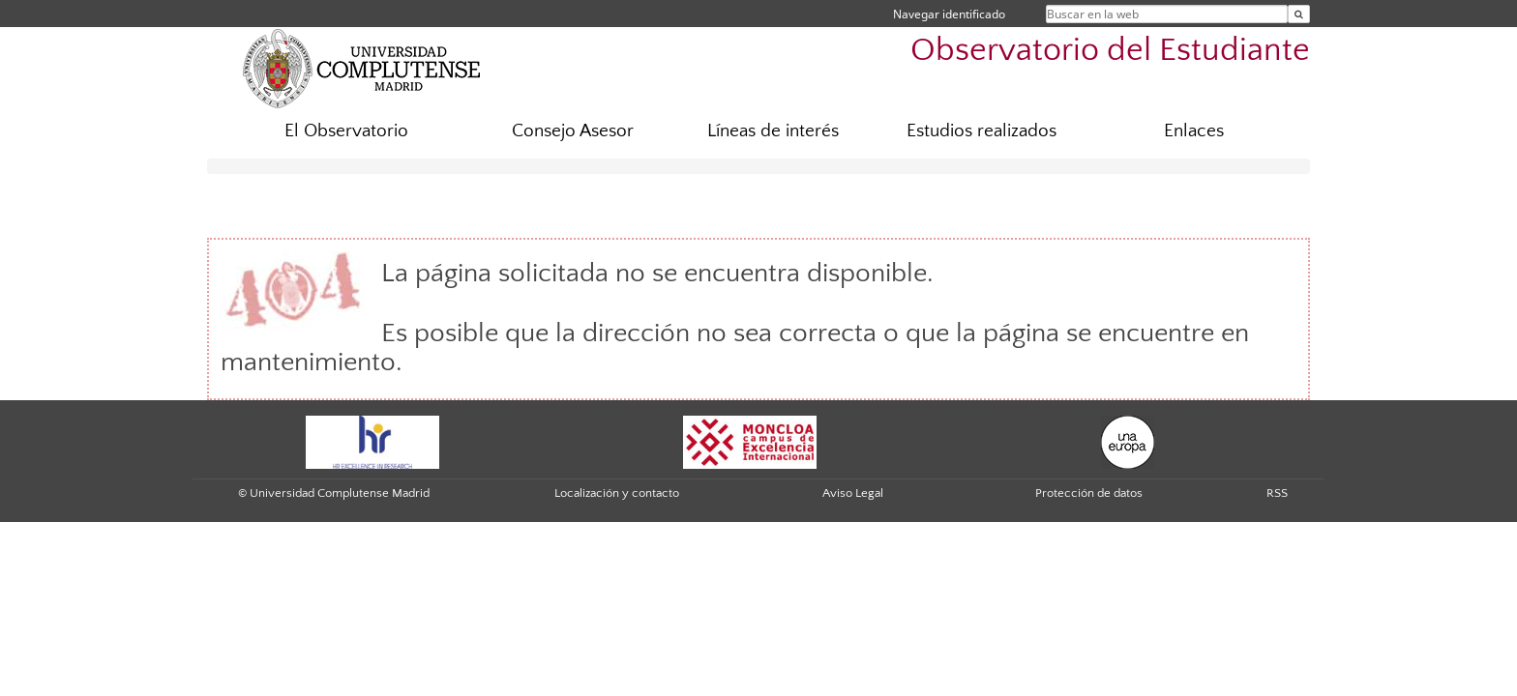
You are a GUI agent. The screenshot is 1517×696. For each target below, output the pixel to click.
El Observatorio (346, 131)
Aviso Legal (852, 493)
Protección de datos (1089, 493)
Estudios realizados (981, 131)
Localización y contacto (616, 493)
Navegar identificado (949, 14)
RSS (1277, 493)
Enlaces (1194, 131)
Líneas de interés (773, 131)
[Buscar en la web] (1299, 14)
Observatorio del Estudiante (1110, 51)
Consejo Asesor (573, 131)
